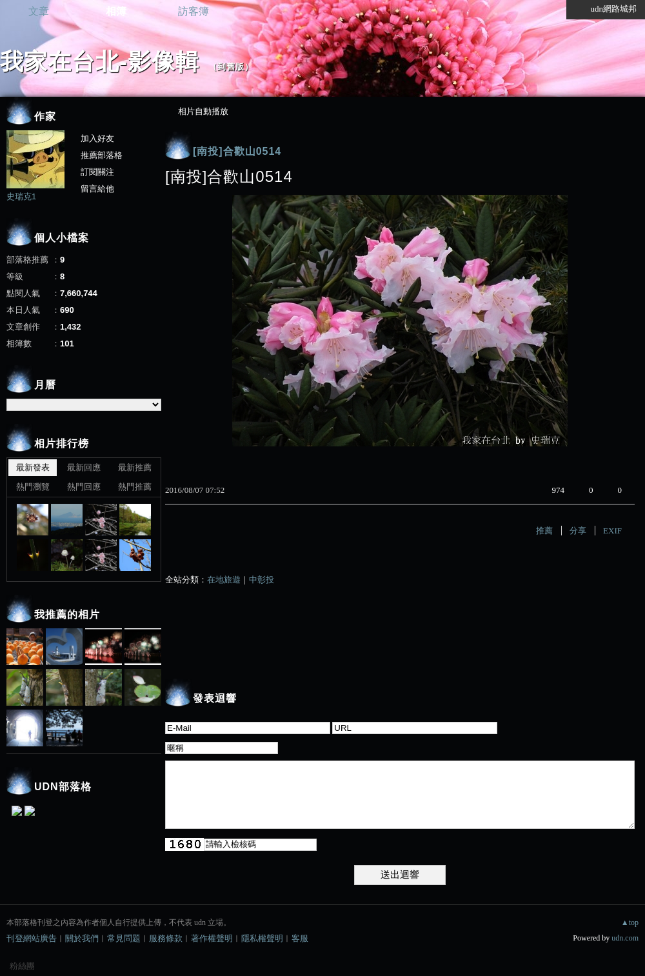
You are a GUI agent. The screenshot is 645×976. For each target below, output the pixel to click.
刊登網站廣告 (31, 938)
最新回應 (84, 467)
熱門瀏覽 (33, 487)
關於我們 (82, 938)
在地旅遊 (224, 579)
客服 (300, 938)
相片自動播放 (203, 111)
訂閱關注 (97, 172)
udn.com (625, 937)
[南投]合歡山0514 (237, 151)
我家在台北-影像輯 (99, 61)
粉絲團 (22, 966)
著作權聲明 (212, 938)
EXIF (612, 530)
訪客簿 (193, 11)
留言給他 (97, 189)
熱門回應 (84, 487)
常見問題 (124, 938)
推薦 (544, 530)
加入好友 (97, 138)
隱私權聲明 (262, 938)
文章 (38, 11)
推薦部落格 (102, 155)
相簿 (116, 11)
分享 (578, 530)
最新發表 (33, 467)
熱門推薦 (135, 487)
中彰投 (261, 579)
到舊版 (230, 67)
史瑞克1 (21, 196)
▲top (630, 922)
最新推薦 (135, 467)
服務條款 (166, 938)
